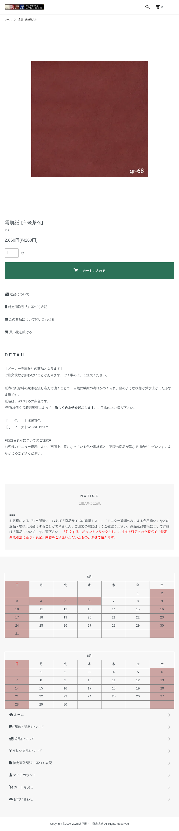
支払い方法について (25, 751)
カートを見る (21, 787)
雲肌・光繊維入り (27, 19)
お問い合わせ (21, 799)
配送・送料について (26, 727)
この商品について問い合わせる (30, 319)
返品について (17, 294)
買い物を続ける (18, 332)
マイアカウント (22, 775)
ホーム (8, 19)
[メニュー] (172, 7)
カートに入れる (89, 270)
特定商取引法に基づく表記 (26, 307)
